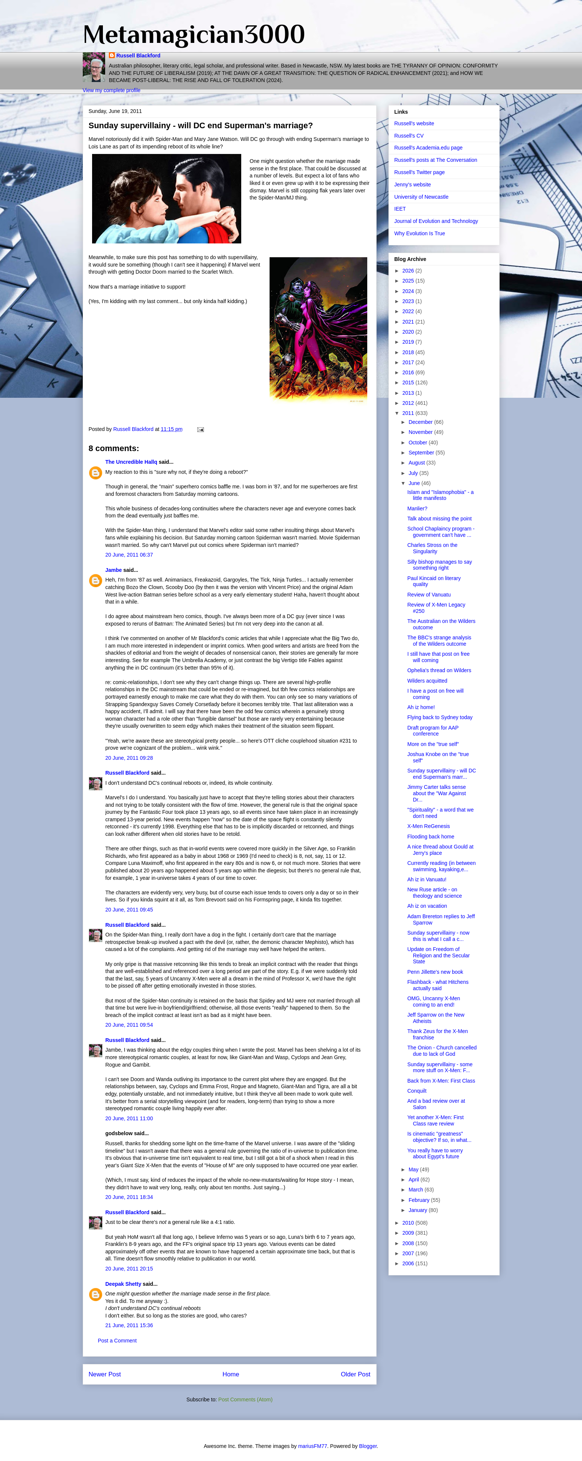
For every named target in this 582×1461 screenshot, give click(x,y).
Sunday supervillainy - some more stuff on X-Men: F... (439, 1067)
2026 (408, 271)
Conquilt (416, 1091)
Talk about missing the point (439, 519)
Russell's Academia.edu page (428, 148)
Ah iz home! (421, 707)
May (414, 1169)
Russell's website (414, 123)
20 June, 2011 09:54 (129, 1025)
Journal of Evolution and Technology (436, 221)
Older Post (355, 1374)
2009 (408, 1233)
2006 (408, 1263)
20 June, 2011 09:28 (129, 758)
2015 (408, 382)
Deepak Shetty (123, 1284)
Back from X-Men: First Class (441, 1081)
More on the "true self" (433, 744)
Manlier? (417, 508)
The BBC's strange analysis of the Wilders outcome (439, 641)
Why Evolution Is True (419, 233)
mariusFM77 (312, 1446)
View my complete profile (112, 90)
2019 (408, 342)
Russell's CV (409, 136)
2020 (408, 332)
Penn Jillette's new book (435, 972)
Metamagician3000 (194, 33)
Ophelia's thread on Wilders (439, 670)
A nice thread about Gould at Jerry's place (440, 850)
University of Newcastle (421, 197)
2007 (408, 1253)
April (415, 1180)
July (414, 473)
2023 (408, 301)
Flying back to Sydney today (439, 717)
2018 (408, 352)
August (417, 463)
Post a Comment (117, 1341)
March (417, 1190)
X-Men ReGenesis (428, 826)
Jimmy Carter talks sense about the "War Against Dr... (436, 793)
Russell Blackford (138, 56)
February (420, 1200)
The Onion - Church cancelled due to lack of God (441, 1051)
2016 (408, 372)
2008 (408, 1243)
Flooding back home (430, 837)
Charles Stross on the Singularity (432, 548)
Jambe (114, 570)
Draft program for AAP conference (432, 731)
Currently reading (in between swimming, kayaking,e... (441, 866)
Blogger (368, 1446)
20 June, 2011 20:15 (129, 1269)
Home (231, 1374)
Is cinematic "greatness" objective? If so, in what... (439, 1137)
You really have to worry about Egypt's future (435, 1153)
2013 (408, 393)
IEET (400, 209)
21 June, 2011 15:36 (129, 1325)
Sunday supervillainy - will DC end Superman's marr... (441, 774)
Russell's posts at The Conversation (436, 160)
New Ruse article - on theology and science (434, 893)
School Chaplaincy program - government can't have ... (441, 532)
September (422, 453)
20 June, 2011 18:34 (129, 1197)
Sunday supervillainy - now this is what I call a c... (438, 936)
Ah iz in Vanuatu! (426, 879)
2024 (408, 291)
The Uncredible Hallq (131, 462)
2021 (408, 322)
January (419, 1210)
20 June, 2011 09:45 (129, 910)
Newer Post (105, 1374)
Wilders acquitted (427, 681)
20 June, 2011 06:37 (129, 555)
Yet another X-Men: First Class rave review (435, 1120)
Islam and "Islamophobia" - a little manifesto (440, 495)
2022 (408, 311)
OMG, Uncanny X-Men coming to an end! (433, 1001)
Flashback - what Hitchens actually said (437, 985)
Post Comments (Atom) (245, 1399)
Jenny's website (412, 185)
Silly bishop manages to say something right (439, 565)
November (421, 432)
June (415, 483)
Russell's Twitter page (419, 172)
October (419, 442)
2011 (408, 413)
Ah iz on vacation (427, 906)
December (421, 422)
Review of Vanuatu (428, 595)
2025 (408, 281)
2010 (408, 1223)
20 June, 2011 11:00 (129, 1118)
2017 (408, 362)
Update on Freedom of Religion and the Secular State (438, 955)
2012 (408, 403)
